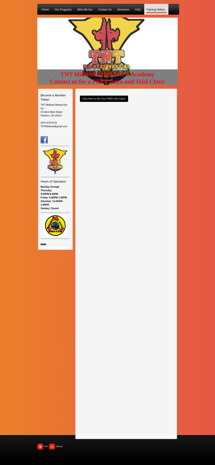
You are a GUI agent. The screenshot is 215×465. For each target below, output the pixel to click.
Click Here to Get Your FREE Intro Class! (104, 98)
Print (46, 446)
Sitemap (59, 446)
